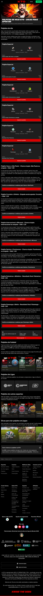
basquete (21, 34)
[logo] (21, 2)
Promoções (4, 473)
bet (24, 36)
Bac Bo (35, 475)
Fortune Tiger (25, 466)
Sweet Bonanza (26, 469)
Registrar (39, 1)
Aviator (3, 487)
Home (2, 459)
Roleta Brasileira (37, 477)
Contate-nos (25, 487)
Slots (13, 469)
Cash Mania (25, 477)
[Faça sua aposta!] (21, 338)
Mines (2, 494)
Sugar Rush (25, 471)
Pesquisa (14, 512)
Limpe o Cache (26, 512)
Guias (23, 510)
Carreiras (14, 509)
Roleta (34, 470)
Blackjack (35, 472)
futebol (17, 34)
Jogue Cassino (15, 466)
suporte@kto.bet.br (13, 587)
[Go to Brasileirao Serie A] (8, 385)
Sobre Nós (14, 487)
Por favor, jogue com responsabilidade (14, 556)
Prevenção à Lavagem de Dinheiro (15, 502)
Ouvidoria (24, 508)
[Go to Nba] (35, 385)
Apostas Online (5, 466)
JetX (2, 492)
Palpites (3, 471)
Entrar (31, 1)
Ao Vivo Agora (5, 469)
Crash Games (15, 471)
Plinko (2, 496)
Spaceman (4, 490)
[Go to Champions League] (21, 385)
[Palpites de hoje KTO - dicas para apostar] (21, 14)
